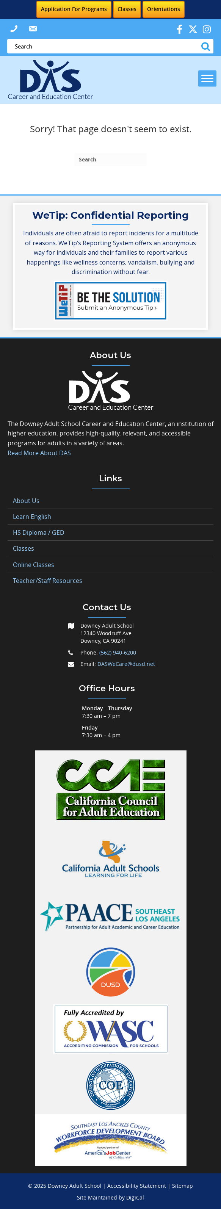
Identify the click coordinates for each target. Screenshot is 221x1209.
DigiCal (135, 1197)
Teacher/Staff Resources (47, 580)
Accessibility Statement (136, 1185)
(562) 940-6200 (117, 652)
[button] (14, 28)
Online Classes (33, 565)
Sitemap (182, 1185)
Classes (23, 548)
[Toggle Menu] (207, 78)
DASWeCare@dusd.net (126, 663)
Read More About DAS (39, 453)
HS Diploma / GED (38, 532)
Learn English (32, 516)
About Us (26, 500)
